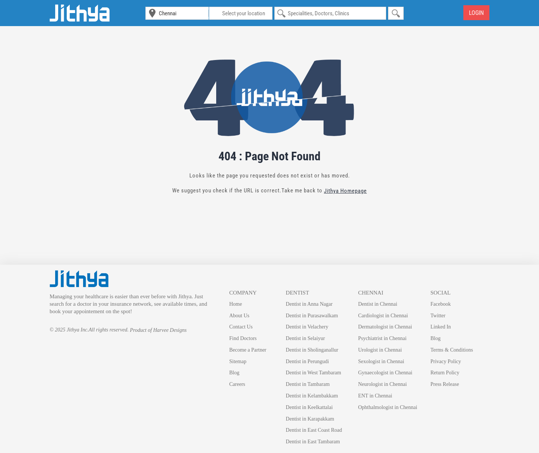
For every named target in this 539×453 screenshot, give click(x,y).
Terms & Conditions (452, 350)
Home (235, 304)
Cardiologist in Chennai (383, 315)
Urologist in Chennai (380, 350)
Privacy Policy (446, 361)
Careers (237, 384)
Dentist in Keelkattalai (309, 407)
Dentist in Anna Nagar (309, 304)
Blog (234, 372)
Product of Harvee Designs (158, 330)
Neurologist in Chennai (382, 384)
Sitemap (237, 361)
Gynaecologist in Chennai (385, 372)
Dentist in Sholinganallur (312, 350)
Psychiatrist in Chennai (382, 338)
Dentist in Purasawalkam (312, 315)
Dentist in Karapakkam (310, 419)
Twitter (438, 315)
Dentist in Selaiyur (305, 338)
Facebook (441, 304)
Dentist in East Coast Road (314, 430)
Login (476, 12)
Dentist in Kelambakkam (312, 396)
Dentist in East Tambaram (313, 441)
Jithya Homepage (345, 191)
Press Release (445, 384)
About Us (239, 315)
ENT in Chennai (375, 396)
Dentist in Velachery (307, 327)
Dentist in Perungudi (307, 361)
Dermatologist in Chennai (385, 327)
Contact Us (241, 327)
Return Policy (445, 372)
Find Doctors (243, 338)
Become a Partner (248, 350)
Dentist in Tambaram (308, 384)
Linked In (441, 327)
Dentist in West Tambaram (313, 372)
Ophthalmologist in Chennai (387, 407)
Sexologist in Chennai (381, 361)
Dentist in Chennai (377, 304)
